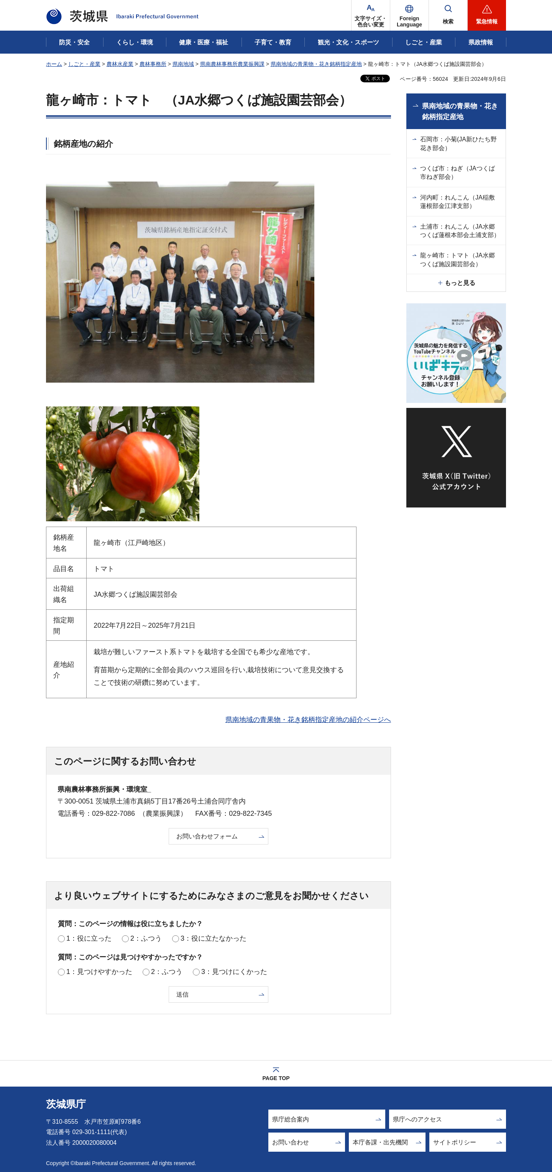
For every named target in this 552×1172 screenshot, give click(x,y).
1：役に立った (89, 938)
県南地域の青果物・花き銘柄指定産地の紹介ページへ (308, 719)
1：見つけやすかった (99, 972)
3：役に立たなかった (213, 938)
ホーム (54, 64)
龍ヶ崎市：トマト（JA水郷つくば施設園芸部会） (457, 259)
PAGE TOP (275, 1078)
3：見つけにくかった (234, 972)
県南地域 (183, 64)
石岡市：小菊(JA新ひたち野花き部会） (458, 143)
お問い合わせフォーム (207, 836)
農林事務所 (153, 64)
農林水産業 (120, 64)
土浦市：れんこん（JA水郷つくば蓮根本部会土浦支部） (460, 230)
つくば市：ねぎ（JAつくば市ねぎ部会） (457, 172)
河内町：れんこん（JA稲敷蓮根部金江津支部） (457, 201)
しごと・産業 (84, 64)
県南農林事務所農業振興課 (232, 64)
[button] (409, 15)
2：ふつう (146, 938)
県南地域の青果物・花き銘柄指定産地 (316, 64)
